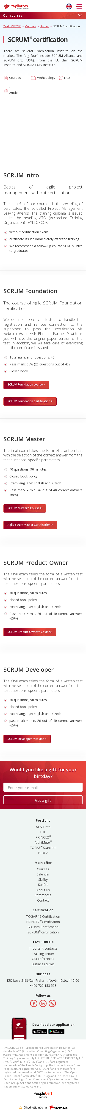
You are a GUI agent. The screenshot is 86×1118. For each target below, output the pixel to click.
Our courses (42, 15)
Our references (43, 959)
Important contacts (43, 948)
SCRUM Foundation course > (26, 384)
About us (43, 890)
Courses (15, 78)
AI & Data (43, 827)
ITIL (43, 832)
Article (13, 90)
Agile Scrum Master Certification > (30, 525)
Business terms (43, 964)
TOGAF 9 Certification (43, 916)
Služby (43, 879)
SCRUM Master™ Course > (25, 508)
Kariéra (43, 884)
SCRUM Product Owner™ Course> (30, 632)
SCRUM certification (43, 932)
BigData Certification (43, 927)
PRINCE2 (43, 837)
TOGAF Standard (43, 847)
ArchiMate (43, 842)
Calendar (43, 874)
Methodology (46, 78)
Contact (43, 900)
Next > (43, 853)
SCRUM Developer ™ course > (27, 739)
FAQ (67, 78)
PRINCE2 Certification (43, 922)
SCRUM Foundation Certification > (30, 401)
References (43, 895)
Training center (43, 953)
